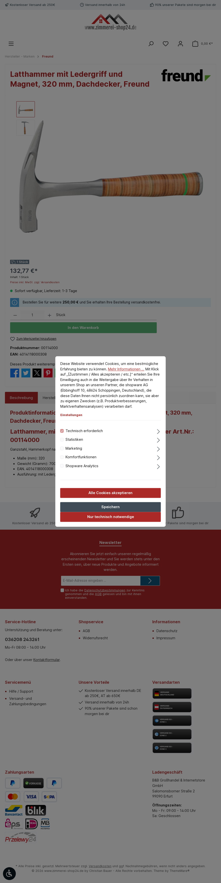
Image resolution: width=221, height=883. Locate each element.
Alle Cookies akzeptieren (110, 493)
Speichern (110, 507)
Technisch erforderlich (84, 431)
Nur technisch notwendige (110, 517)
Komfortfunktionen (81, 457)
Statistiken (74, 440)
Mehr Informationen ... (126, 369)
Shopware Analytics (82, 466)
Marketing (74, 448)
